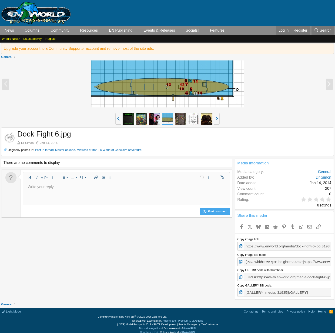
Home (322, 308)
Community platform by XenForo (132, 313)
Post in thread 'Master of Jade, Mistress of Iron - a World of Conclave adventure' (88, 150)
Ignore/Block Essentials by (167, 317)
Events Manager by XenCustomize (198, 321)
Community (59, 30)
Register (51, 38)
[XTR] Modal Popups (147, 321)
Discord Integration (150, 324)
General (324, 172)
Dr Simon (27, 143)
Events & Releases (159, 30)
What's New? (11, 38)
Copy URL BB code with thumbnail (260, 268)
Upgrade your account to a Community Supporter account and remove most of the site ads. (79, 48)
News (9, 30)
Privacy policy (296, 308)
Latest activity (32, 38)
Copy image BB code (251, 254)
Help (311, 308)
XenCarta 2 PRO (150, 328)
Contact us (251, 308)
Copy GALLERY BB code (254, 283)
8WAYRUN (190, 324)
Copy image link (248, 239)
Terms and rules (272, 308)
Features (217, 30)
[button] (17, 30)
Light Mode (11, 308)
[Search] (323, 30)
